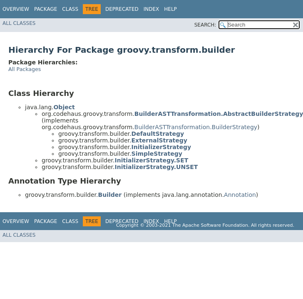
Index (151, 9)
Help (170, 9)
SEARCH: (205, 25)
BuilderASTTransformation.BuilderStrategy (195, 127)
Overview (15, 9)
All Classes (18, 23)
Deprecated (122, 9)
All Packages (24, 69)
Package (45, 9)
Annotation (240, 194)
